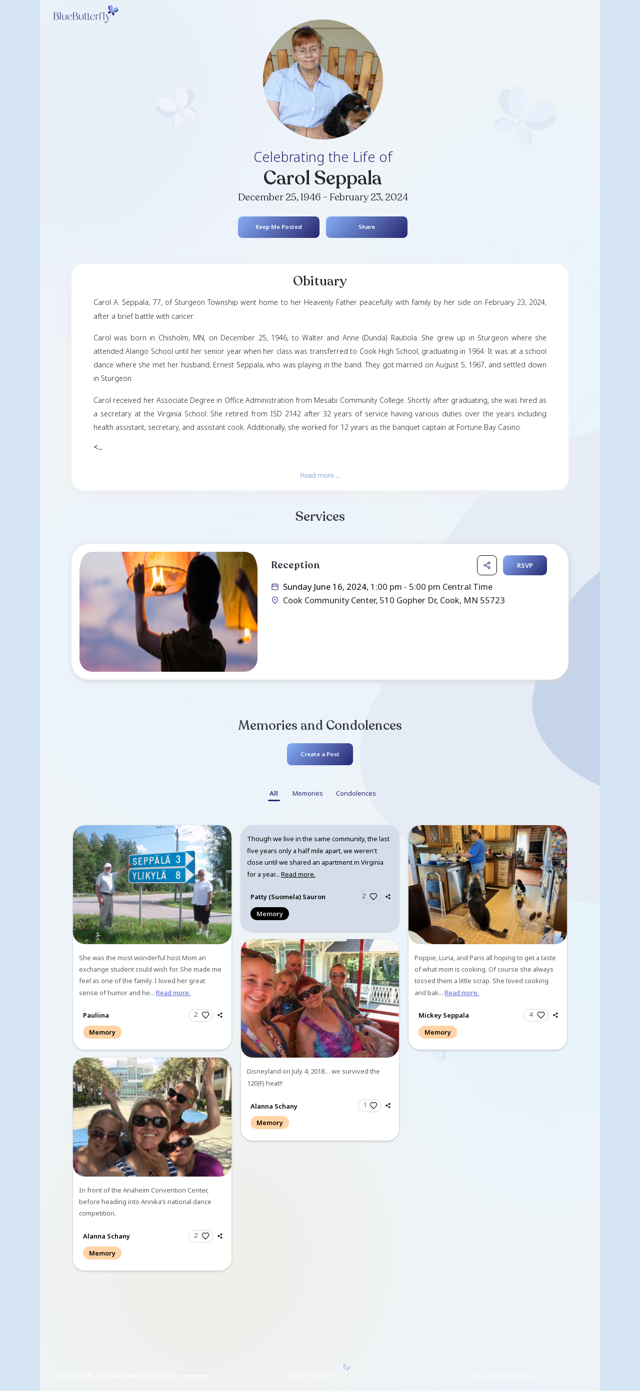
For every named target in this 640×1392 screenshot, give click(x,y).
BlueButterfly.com (513, 1376)
